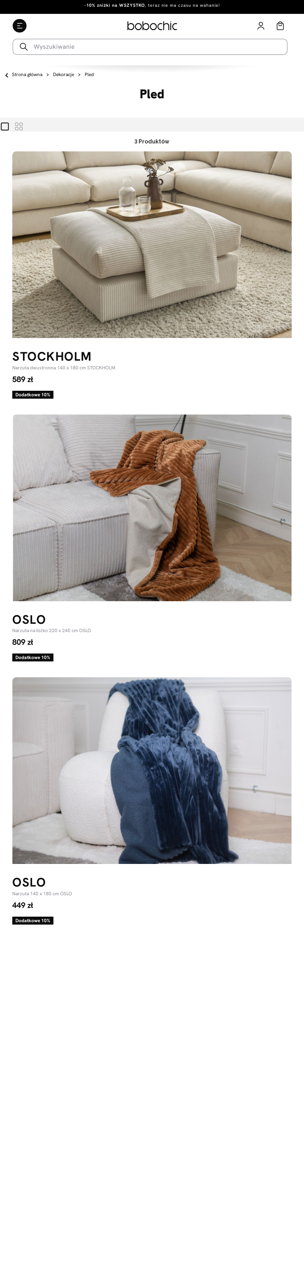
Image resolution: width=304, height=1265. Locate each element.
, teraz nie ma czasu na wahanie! (152, 5)
